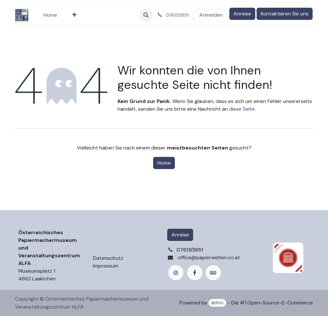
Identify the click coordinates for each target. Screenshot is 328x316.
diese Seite (242, 109)
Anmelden (211, 15)
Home (164, 162)
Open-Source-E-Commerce (280, 302)
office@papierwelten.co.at (209, 257)
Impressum (105, 265)
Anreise (242, 13)
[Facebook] (194, 272)
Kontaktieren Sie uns (284, 13)
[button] (146, 15)
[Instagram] (176, 272)
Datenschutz (108, 258)
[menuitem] (50, 15)
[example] (213, 272)
